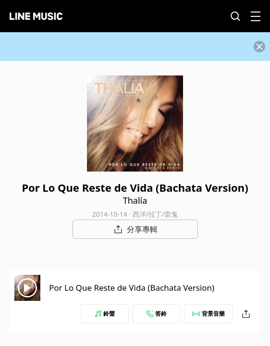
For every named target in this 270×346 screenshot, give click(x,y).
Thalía (135, 200)
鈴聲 (105, 313)
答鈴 (157, 313)
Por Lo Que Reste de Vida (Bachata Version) (131, 287)
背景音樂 (208, 313)
